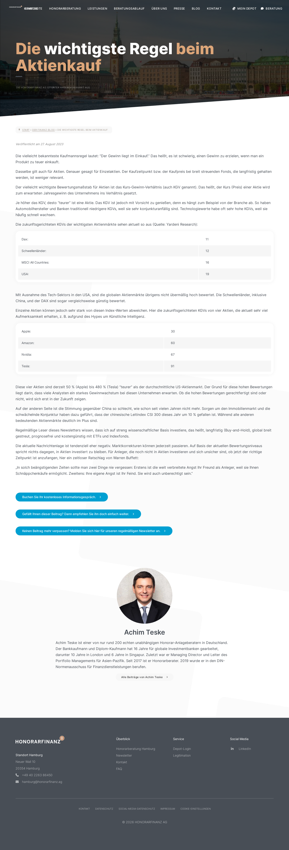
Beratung (271, 8)
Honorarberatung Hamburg (135, 749)
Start (26, 129)
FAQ (119, 769)
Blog (196, 8)
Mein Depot (244, 8)
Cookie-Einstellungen (195, 808)
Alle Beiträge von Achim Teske (142, 677)
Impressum (167, 808)
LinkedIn (240, 749)
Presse (179, 8)
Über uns (159, 8)
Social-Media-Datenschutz (136, 808)
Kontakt (214, 8)
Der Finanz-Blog (43, 129)
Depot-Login (182, 749)
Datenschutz (104, 808)
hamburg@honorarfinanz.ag (39, 782)
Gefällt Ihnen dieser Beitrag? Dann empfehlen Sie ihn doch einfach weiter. (75, 514)
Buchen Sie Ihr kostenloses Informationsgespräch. (59, 497)
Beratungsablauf (129, 8)
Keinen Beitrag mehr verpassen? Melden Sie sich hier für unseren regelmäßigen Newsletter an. (91, 531)
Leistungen (97, 8)
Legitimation (182, 755)
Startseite (33, 8)
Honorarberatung (65, 8)
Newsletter (124, 755)
